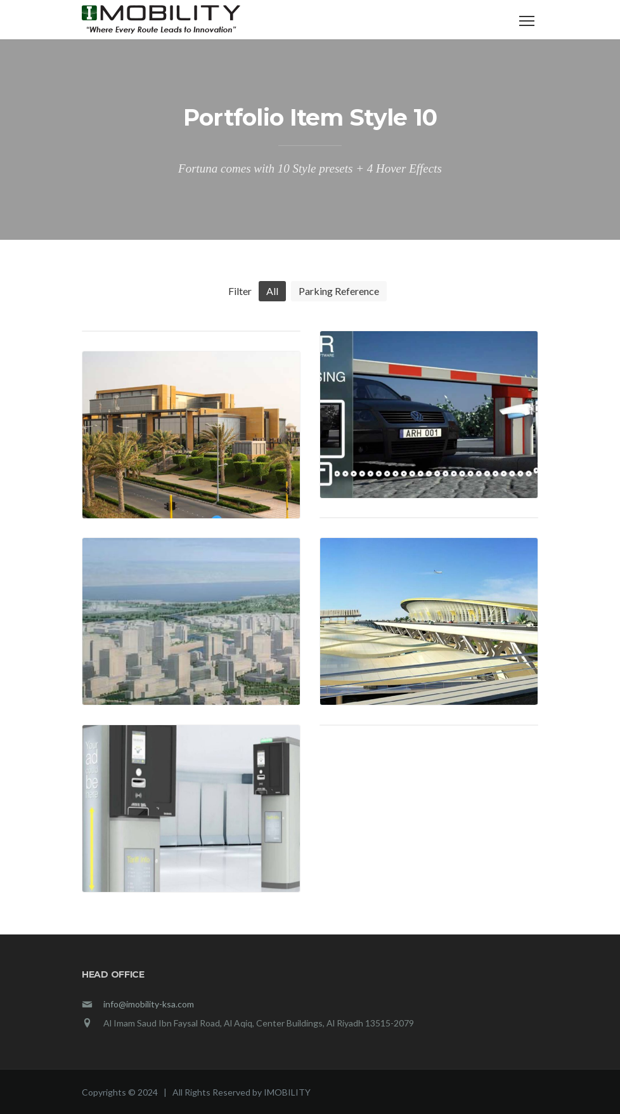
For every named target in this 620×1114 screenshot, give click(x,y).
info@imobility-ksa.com (148, 1004)
